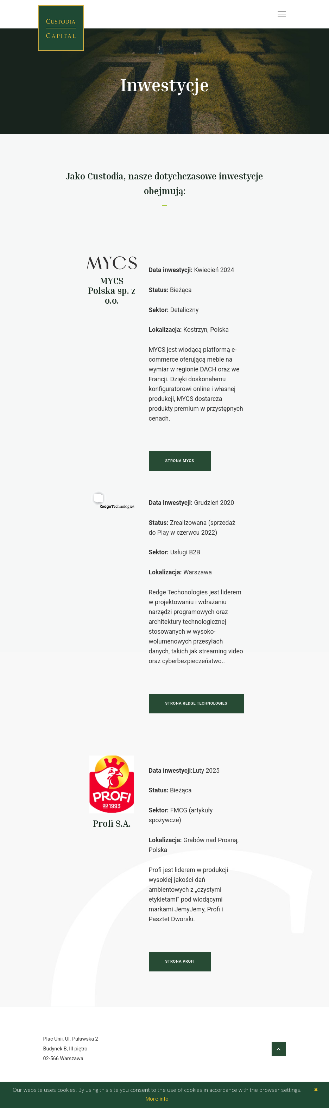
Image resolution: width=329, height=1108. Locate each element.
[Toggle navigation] (281, 14)
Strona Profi (180, 961)
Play (163, 532)
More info (157, 1098)
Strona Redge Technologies (196, 703)
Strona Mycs (179, 461)
